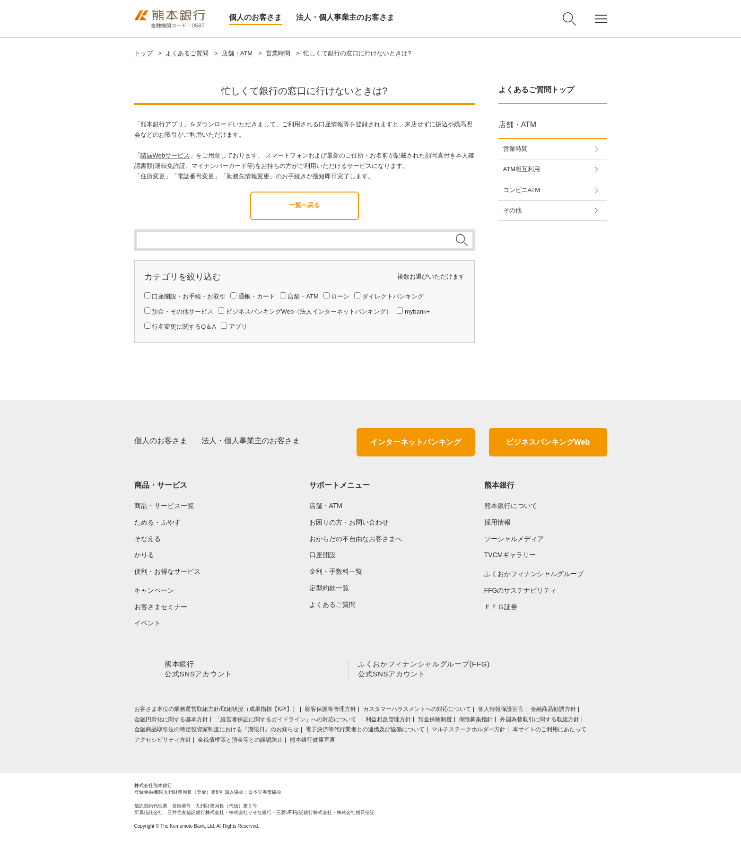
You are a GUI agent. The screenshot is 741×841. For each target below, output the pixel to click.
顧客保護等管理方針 (330, 711)
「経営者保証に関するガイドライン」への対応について (286, 721)
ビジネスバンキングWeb (548, 442)
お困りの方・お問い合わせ (349, 522)
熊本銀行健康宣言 (312, 741)
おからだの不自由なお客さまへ (355, 539)
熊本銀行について (510, 505)
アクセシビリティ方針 (162, 741)
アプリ (238, 326)
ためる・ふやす (157, 522)
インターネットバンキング (415, 442)
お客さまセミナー (160, 607)
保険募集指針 (476, 721)
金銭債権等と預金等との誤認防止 (240, 741)
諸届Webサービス (165, 155)
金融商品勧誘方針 (553, 711)
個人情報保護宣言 (500, 711)
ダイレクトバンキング (393, 296)
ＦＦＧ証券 (500, 607)
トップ (143, 53)
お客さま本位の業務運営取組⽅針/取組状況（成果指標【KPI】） (216, 711)
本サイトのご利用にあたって (549, 731)
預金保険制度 (435, 721)
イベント (147, 623)
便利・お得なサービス (167, 571)
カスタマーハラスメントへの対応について (417, 711)
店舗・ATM (237, 53)
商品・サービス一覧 (164, 505)
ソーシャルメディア (514, 539)
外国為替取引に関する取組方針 (539, 721)
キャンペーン (154, 590)
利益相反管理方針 (388, 721)
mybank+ (417, 311)
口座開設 (322, 555)
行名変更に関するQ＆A (184, 326)
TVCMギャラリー (510, 555)
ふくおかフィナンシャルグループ (534, 574)
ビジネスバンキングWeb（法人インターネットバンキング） (309, 311)
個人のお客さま (255, 17)
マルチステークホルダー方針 (469, 731)
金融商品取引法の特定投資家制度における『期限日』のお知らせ (216, 731)
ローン (340, 296)
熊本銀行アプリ (161, 124)
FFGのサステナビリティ (520, 590)
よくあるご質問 (187, 53)
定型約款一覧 (329, 588)
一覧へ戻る (304, 205)
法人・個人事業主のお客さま (345, 17)
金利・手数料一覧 (335, 571)
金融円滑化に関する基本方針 (171, 721)
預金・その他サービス (182, 311)
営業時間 (278, 53)
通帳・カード (256, 296)
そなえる (147, 539)
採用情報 (497, 522)
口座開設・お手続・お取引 (189, 296)
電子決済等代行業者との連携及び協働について (365, 731)
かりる (144, 555)
